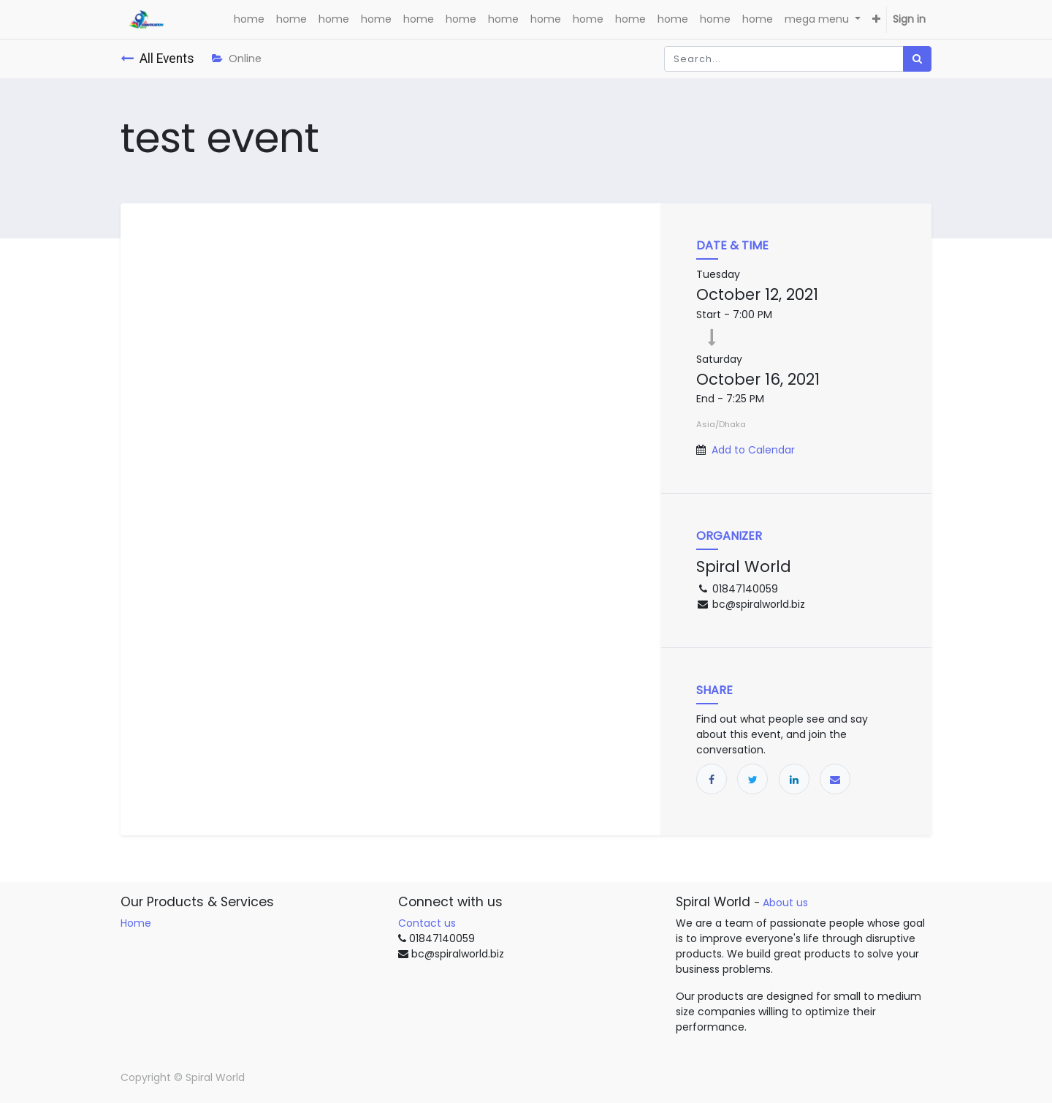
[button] (876, 19)
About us (785, 902)
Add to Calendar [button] (753, 450)
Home (136, 923)
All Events (157, 58)
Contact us (427, 923)
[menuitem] (249, 19)
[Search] (917, 59)
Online (237, 58)
